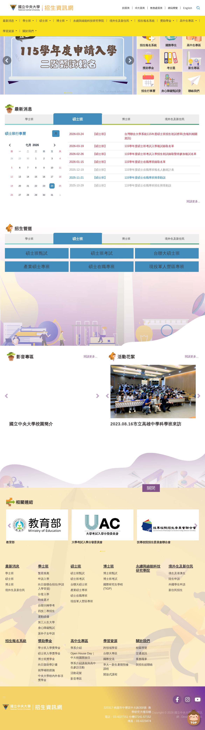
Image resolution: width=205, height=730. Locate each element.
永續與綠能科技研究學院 (88, 20)
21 (28, 186)
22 (36, 186)
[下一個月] (55, 145)
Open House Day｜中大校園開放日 (83, 655)
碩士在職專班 (102, 266)
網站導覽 (173, 8)
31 (52, 195)
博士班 (9, 584)
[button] (151, 488)
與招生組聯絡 (144, 664)
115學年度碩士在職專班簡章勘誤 (145, 177)
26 (12, 195)
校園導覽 (141, 647)
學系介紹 (76, 647)
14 (28, 177)
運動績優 (43, 616)
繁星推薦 (43, 573)
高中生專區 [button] (187, 20)
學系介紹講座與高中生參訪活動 (83, 665)
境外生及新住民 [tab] (175, 119)
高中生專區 (79, 641)
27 (20, 195)
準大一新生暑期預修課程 (115, 666)
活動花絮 (76, 673)
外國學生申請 (177, 584)
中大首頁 (140, 8)
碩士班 (9, 578)
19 (12, 186)
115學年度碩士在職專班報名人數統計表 (149, 169)
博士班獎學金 (46, 659)
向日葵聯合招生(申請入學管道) (51, 586)
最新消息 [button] (9, 20)
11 (60, 167)
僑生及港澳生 (177, 573)
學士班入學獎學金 (49, 647)
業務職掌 (141, 659)
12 (12, 177)
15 (36, 177)
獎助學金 (45, 641)
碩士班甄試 (37, 253)
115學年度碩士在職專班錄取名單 (145, 161)
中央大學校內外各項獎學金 (50, 678)
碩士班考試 (102, 253)
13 (20, 177)
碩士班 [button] (43, 20)
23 (44, 186)
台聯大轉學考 (46, 605)
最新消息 (12, 566)
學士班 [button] (27, 20)
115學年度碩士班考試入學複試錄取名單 (149, 146)
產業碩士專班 (37, 266)
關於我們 (143, 641)
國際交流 (108, 659)
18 (60, 177)
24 (52, 186)
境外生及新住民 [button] (120, 20)
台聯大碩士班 (167, 253)
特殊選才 (43, 599)
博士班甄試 (110, 573)
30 (28, 158)
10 (52, 167)
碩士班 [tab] (77, 119)
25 (60, 186)
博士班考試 (110, 578)
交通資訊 (141, 653)
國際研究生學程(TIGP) (113, 586)
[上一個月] (10, 145)
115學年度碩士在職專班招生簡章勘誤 (147, 185)
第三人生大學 (46, 622)
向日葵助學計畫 (48, 664)
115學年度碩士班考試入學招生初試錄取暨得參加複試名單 (160, 153)
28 (12, 158)
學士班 (9, 573)
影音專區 (76, 678)
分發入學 (43, 594)
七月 (28, 145)
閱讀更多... (90, 356)
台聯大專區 (110, 653)
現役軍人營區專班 (166, 266)
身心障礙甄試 (46, 627)
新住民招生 (176, 590)
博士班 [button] (60, 20)
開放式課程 (110, 674)
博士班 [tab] (126, 119)
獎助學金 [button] (166, 20)
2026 (36, 145)
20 (20, 186)
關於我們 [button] (28, 31)
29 (20, 158)
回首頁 (126, 8)
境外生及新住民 (15, 590)
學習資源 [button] (9, 31)
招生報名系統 (146, 20)
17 (52, 177)
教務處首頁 (156, 8)
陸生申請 (174, 578)
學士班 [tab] (29, 119)
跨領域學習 (110, 647)
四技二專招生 (46, 611)
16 (44, 177)
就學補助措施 (46, 670)
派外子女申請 (46, 633)
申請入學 (43, 578)
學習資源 (110, 641)
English (187, 8)
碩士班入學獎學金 (49, 653)
